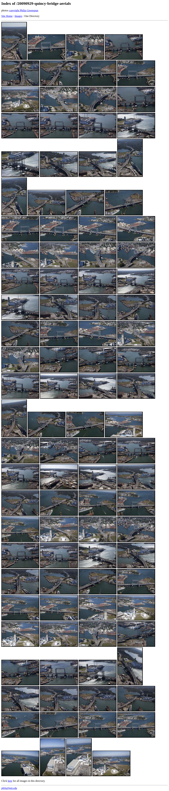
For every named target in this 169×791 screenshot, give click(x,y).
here (10, 780)
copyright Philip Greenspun (23, 10)
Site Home (7, 16)
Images (18, 16)
